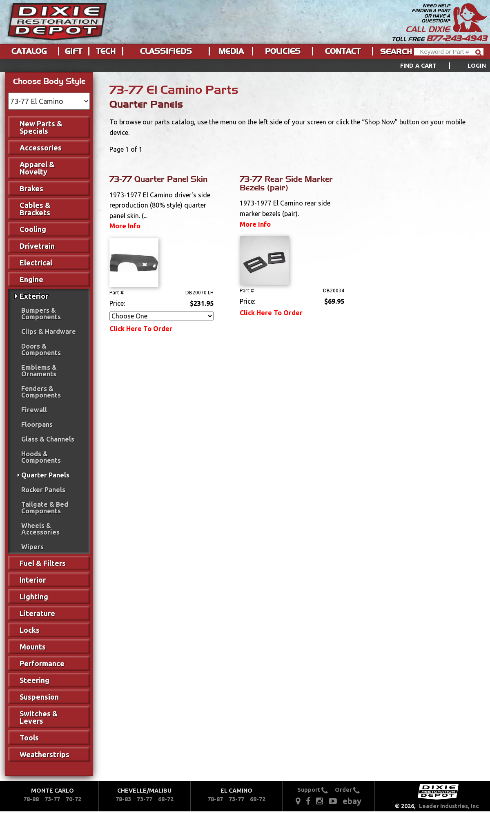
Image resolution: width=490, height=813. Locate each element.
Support (312, 789)
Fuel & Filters (43, 563)
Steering (34, 680)
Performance (42, 663)
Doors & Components (41, 349)
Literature (37, 613)
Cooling (33, 229)
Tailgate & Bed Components (44, 508)
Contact (343, 51)
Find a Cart (418, 65)
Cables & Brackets (35, 209)
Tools (29, 737)
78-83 (123, 799)
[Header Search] (448, 51)
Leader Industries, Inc (449, 806)
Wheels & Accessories (40, 529)
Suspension (39, 697)
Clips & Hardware (48, 331)
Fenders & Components (41, 392)
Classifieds (166, 51)
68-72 (166, 799)
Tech (106, 51)
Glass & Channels (47, 439)
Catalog (29, 51)
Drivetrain (37, 246)
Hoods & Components (41, 457)
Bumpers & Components (41, 313)
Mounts (33, 647)
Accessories (41, 148)
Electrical (36, 262)
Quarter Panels (45, 475)
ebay (352, 801)
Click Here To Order (140, 328)
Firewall (34, 409)
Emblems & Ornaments (39, 371)
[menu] (245, 65)
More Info (124, 226)
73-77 (52, 799)
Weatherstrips (44, 754)
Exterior (34, 296)
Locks (30, 630)
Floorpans (37, 424)
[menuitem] (434, 65)
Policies (283, 51)
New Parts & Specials (41, 127)
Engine (31, 279)
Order (347, 789)
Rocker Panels (43, 489)
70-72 (73, 799)
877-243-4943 (456, 38)
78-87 (215, 799)
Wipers (32, 546)
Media (231, 51)
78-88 (31, 799)
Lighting (34, 596)
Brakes (31, 188)
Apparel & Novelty (37, 168)
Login (477, 65)
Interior (33, 580)
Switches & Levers (39, 717)
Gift (73, 51)
